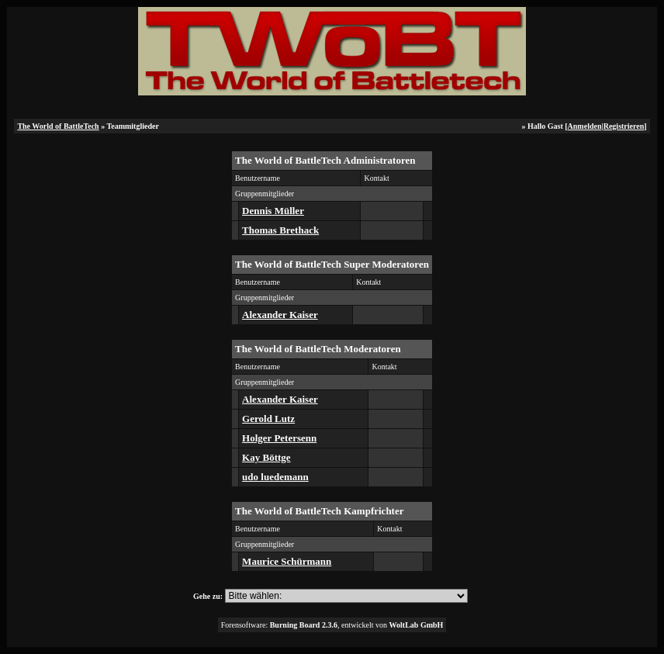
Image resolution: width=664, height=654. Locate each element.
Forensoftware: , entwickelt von (332, 625)
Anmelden (585, 126)
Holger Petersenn (279, 438)
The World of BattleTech (58, 126)
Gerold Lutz (268, 418)
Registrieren (624, 126)
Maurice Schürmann (286, 561)
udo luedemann (275, 477)
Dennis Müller (273, 210)
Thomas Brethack (280, 230)
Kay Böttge (266, 457)
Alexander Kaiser (280, 314)
